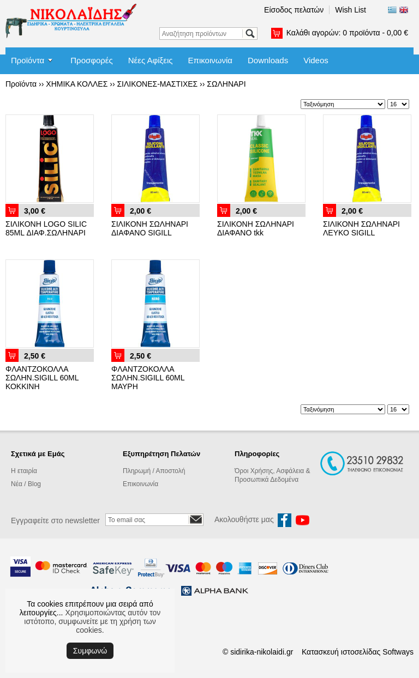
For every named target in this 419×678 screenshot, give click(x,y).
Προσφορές (91, 60)
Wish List (350, 9)
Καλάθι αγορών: (347, 32)
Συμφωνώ (90, 650)
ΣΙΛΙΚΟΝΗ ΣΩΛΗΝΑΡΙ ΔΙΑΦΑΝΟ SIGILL (149, 228)
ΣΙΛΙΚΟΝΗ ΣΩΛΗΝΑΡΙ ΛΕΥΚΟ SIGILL (361, 228)
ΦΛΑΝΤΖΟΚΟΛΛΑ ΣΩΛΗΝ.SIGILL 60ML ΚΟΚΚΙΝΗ (42, 378)
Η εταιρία (24, 471)
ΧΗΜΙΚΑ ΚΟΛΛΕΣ (76, 84)
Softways (398, 651)
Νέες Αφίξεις (150, 60)
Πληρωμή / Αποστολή (154, 471)
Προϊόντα (27, 60)
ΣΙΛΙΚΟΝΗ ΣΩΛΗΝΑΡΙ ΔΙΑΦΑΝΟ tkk (255, 228)
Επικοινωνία (210, 60)
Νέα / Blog (26, 484)
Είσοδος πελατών (294, 9)
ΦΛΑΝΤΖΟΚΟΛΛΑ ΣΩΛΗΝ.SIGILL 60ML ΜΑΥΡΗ (147, 378)
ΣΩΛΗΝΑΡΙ (226, 84)
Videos (315, 60)
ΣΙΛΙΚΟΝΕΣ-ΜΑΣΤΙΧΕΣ (157, 84)
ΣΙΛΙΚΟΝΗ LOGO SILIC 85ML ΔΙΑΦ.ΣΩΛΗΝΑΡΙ (46, 228)
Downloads (268, 60)
